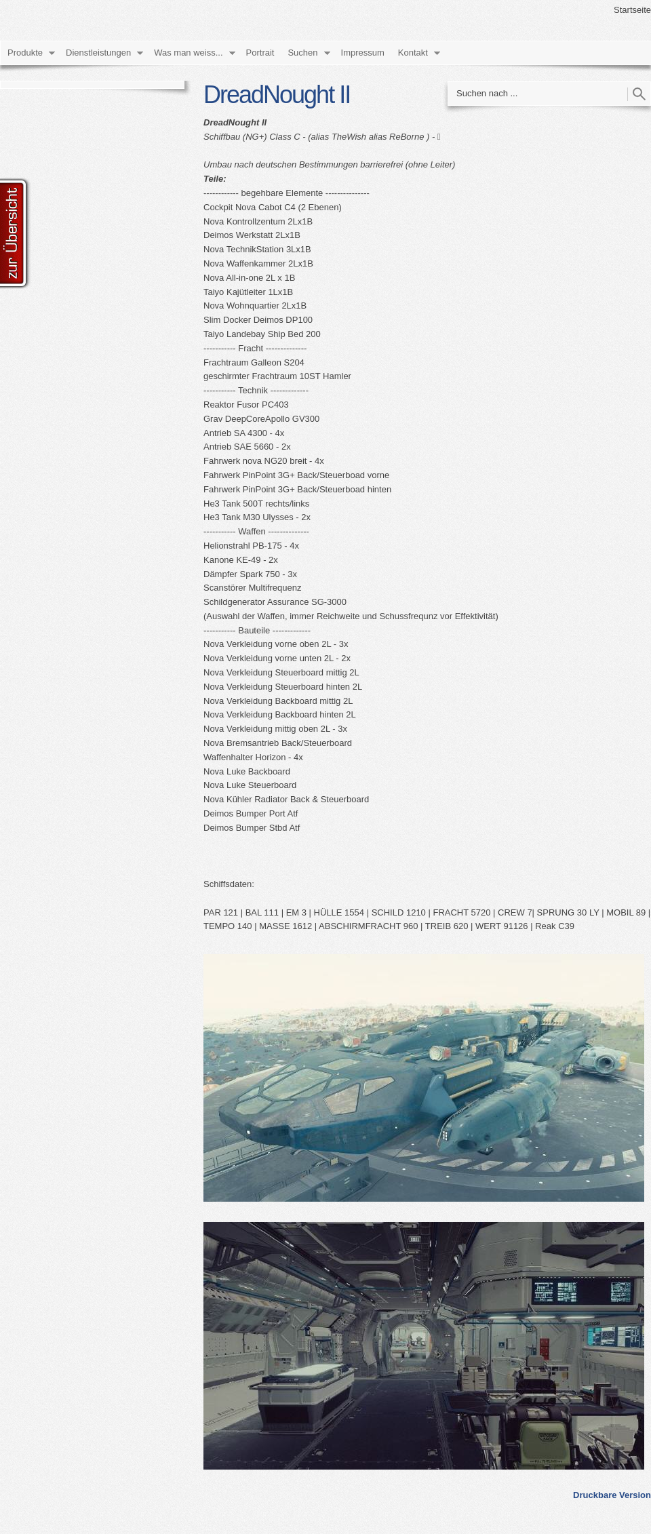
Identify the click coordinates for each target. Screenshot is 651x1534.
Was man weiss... (188, 52)
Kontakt (413, 52)
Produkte (25, 52)
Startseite (632, 10)
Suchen (302, 52)
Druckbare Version (612, 1495)
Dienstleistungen (98, 52)
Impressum (362, 52)
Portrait (260, 52)
